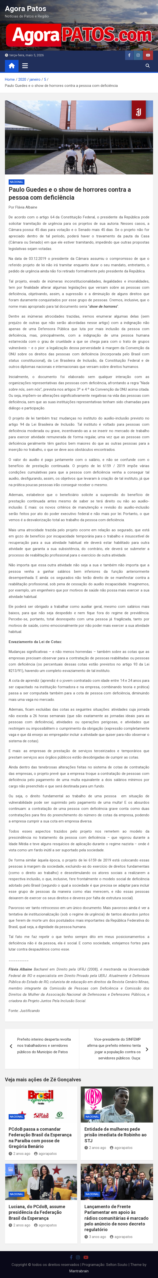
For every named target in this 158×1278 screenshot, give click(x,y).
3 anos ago (95, 1237)
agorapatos (45, 1154)
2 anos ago (19, 1154)
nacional (16, 182)
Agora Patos (25, 8)
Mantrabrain (79, 1271)
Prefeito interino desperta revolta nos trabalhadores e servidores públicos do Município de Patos (44, 1045)
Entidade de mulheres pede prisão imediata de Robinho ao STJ (115, 1134)
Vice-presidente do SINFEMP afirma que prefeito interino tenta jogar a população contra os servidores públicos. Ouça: (114, 1049)
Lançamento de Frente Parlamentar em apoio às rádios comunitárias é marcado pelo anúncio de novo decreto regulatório (116, 1218)
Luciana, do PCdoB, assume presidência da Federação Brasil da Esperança (37, 1212)
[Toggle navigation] (25, 65)
